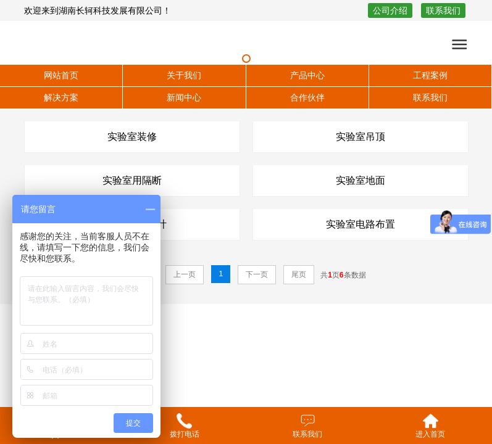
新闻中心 (184, 97)
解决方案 (61, 97)
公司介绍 (390, 10)
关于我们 (184, 75)
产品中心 (307, 75)
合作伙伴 (307, 97)
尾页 (298, 274)
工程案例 (430, 75)
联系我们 (443, 10)
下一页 (257, 274)
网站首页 (61, 75)
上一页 (184, 274)
